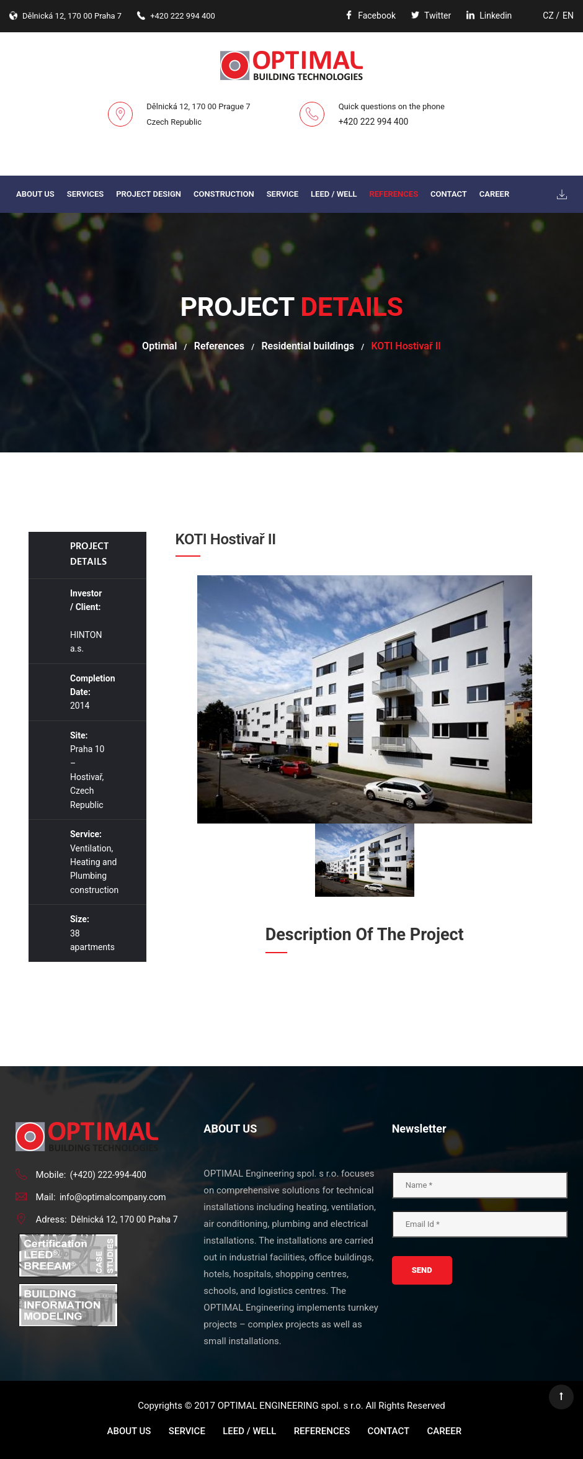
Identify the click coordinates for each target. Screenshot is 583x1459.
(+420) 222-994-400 (108, 1175)
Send (422, 1270)
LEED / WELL (334, 194)
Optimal (159, 346)
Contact (448, 194)
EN (568, 15)
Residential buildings (307, 346)
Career (494, 194)
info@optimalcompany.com (113, 1197)
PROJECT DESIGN (148, 194)
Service (282, 194)
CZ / (551, 15)
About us (35, 194)
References (393, 194)
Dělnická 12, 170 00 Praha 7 (124, 1219)
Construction (224, 194)
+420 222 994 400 (374, 122)
